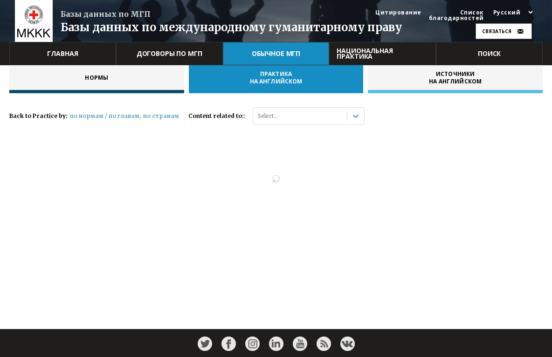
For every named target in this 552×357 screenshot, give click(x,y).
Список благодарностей (456, 15)
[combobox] (258, 116)
